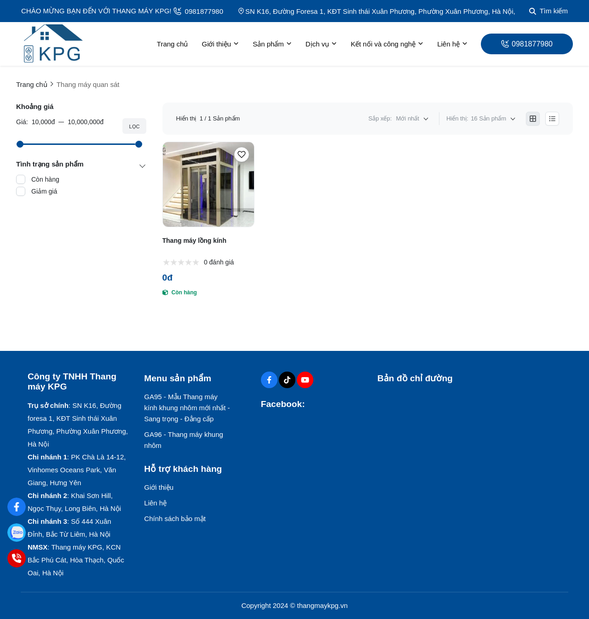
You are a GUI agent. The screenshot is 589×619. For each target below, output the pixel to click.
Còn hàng (45, 179)
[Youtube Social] (305, 380)
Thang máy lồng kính (194, 240)
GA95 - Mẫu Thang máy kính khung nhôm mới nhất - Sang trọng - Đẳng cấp (187, 408)
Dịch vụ (321, 44)
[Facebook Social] (269, 380)
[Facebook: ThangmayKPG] (16, 506)
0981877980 (198, 11)
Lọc (134, 126)
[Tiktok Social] (287, 380)
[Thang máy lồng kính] (208, 184)
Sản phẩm (272, 44)
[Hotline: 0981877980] (16, 558)
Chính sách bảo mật (175, 518)
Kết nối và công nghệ (387, 44)
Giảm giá (44, 191)
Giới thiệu (220, 44)
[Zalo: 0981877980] (16, 532)
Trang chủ (172, 44)
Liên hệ (452, 44)
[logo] (53, 43)
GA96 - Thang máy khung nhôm (183, 439)
